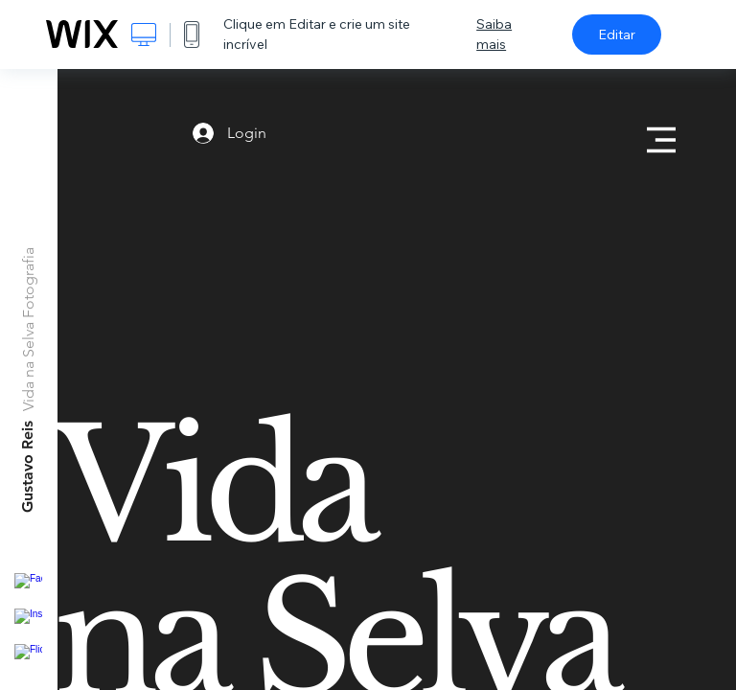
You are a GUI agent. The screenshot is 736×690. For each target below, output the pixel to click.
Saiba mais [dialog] (494, 34)
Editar (616, 34)
